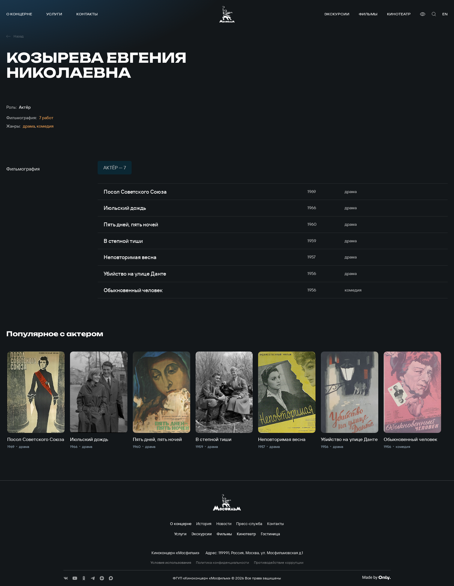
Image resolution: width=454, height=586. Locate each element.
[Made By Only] (376, 577)
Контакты (87, 14)
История (204, 523)
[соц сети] (65, 578)
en (445, 14)
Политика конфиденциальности (222, 562)
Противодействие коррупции (278, 562)
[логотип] (227, 14)
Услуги (54, 14)
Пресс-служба (249, 523)
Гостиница (270, 533)
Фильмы (368, 14)
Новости (223, 523)
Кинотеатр (399, 14)
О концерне (19, 14)
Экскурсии (336, 14)
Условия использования (171, 562)
